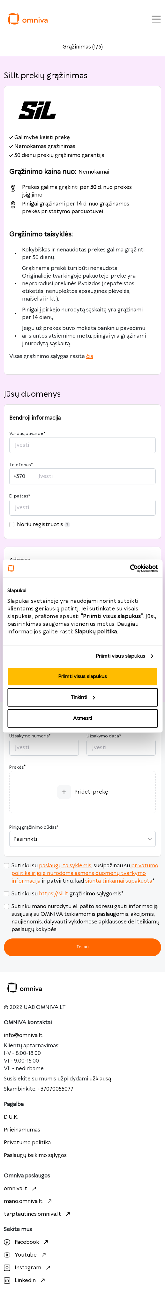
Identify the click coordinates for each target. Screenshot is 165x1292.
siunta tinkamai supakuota (118, 881)
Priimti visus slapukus (120, 656)
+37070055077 (55, 1089)
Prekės (16, 767)
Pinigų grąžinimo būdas (33, 827)
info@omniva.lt (23, 1035)
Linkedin (25, 1280)
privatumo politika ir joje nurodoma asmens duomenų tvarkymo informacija (84, 873)
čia (89, 356)
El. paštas (19, 496)
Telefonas (21, 465)
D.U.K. (11, 1117)
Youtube (26, 1255)
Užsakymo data (103, 736)
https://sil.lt (53, 893)
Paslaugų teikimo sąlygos (35, 1155)
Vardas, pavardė (27, 434)
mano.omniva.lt (28, 1201)
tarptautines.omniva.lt (38, 1214)
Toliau (82, 947)
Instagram (28, 1268)
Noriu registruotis (43, 524)
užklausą (100, 1078)
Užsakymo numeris (29, 736)
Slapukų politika (96, 631)
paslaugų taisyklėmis (65, 865)
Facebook (27, 1242)
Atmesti (82, 718)
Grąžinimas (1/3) (83, 46)
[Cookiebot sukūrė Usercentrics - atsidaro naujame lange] (130, 568)
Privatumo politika (27, 1142)
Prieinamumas (22, 1129)
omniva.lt (21, 1188)
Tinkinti (83, 697)
